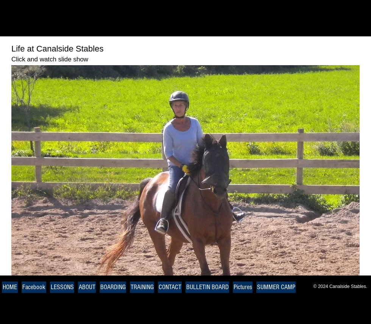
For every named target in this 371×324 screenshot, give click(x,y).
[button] (185, 170)
